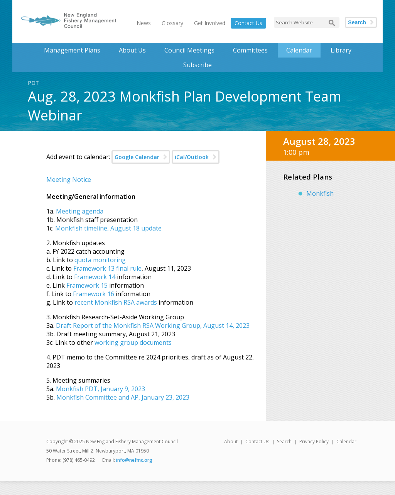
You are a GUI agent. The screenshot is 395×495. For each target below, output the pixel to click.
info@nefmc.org (134, 460)
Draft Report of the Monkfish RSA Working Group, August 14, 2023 (153, 325)
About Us (132, 50)
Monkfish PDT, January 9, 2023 (100, 389)
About (231, 441)
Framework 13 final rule (107, 268)
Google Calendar (137, 157)
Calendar (299, 50)
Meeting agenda (79, 211)
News (144, 23)
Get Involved (209, 23)
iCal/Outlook (192, 157)
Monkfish (320, 193)
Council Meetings (189, 50)
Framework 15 (87, 285)
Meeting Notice (68, 179)
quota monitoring (100, 260)
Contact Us (248, 23)
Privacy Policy (314, 441)
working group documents (133, 342)
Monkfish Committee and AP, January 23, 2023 (122, 397)
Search (357, 22)
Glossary (172, 23)
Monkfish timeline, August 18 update (108, 228)
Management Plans (72, 50)
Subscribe (197, 65)
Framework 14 (94, 277)
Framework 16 (93, 294)
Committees (250, 50)
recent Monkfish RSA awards (115, 302)
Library (341, 50)
